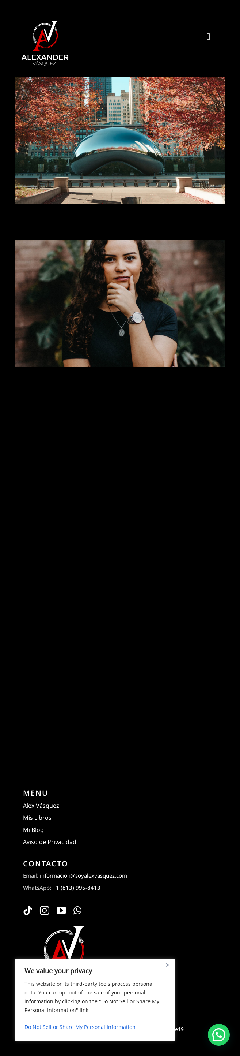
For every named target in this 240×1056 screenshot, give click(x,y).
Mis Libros (37, 818)
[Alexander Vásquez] (45, 21)
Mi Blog (33, 830)
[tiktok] (28, 910)
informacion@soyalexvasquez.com (83, 875)
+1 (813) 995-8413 (76, 887)
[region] (95, 1000)
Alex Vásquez (41, 806)
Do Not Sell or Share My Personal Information (80, 1026)
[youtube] (61, 910)
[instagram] (44, 910)
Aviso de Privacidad (49, 842)
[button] (219, 1035)
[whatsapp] (77, 910)
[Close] (167, 964)
